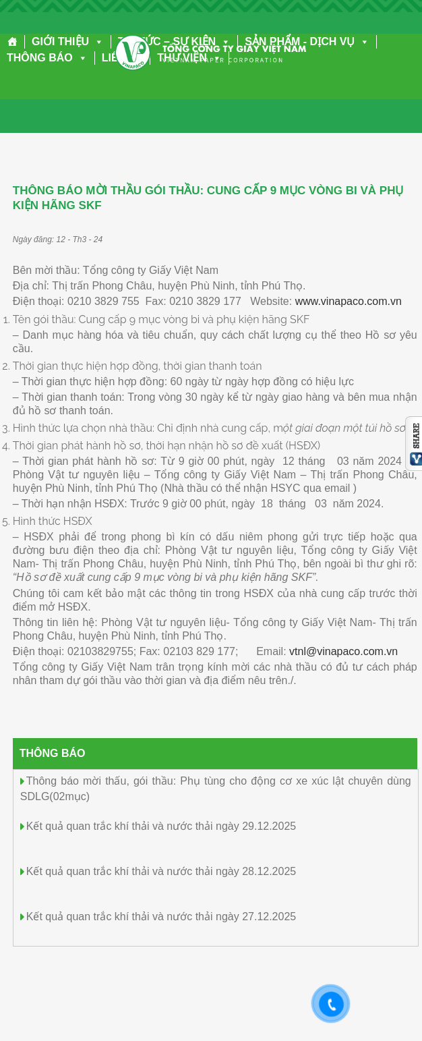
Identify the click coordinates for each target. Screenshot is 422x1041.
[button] (96, 41)
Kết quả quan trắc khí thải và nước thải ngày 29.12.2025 (161, 826)
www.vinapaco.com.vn (348, 301)
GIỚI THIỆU (68, 41)
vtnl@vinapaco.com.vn (343, 651)
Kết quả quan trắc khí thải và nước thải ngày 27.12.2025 (161, 916)
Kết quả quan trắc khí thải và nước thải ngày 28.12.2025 (161, 871)
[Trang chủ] (12, 42)
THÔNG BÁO (47, 57)
